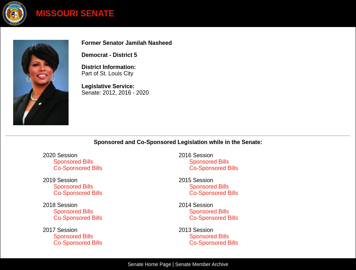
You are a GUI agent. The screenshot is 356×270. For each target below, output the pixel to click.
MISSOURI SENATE (75, 13)
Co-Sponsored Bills (78, 168)
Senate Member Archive (201, 264)
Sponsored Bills (73, 162)
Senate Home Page (149, 264)
